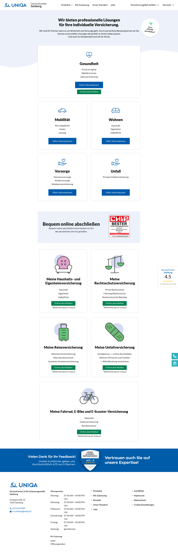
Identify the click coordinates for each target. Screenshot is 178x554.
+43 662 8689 (18, 508)
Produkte (97, 491)
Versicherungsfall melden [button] (143, 5)
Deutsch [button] (167, 5)
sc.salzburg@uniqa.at (21, 511)
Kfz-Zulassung (82, 4)
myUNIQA (139, 491)
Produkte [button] (66, 5)
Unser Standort (100, 4)
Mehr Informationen (89, 85)
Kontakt (97, 500)
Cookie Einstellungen (144, 505)
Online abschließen (89, 91)
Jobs (113, 4)
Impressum (139, 496)
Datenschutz (140, 500)
